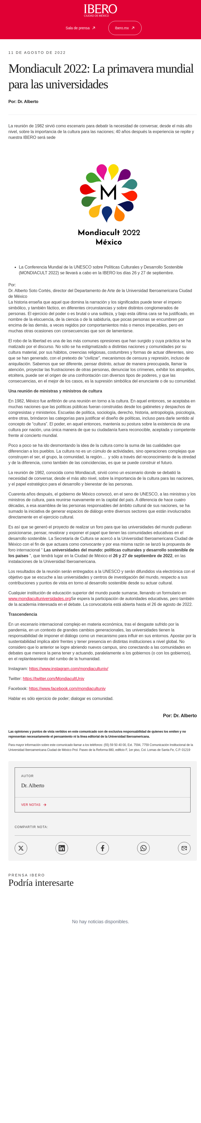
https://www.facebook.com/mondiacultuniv (67, 688)
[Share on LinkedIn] (61, 848)
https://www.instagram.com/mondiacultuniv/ (68, 668)
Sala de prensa (81, 28)
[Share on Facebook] (102, 848)
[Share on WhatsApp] (143, 848)
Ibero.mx (125, 28)
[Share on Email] (184, 848)
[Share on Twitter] (21, 848)
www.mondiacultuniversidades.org (39, 598)
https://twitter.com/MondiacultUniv (53, 678)
